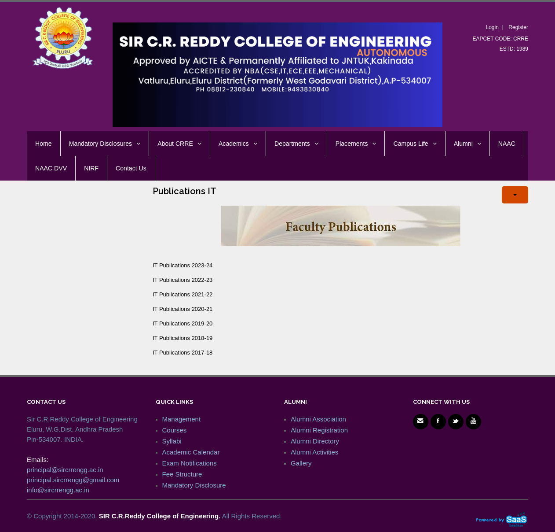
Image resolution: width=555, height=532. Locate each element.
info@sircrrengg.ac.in (58, 490)
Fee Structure (182, 474)
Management (181, 419)
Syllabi (172, 441)
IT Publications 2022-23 (182, 280)
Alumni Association (318, 419)
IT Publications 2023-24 (182, 265)
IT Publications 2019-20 (182, 323)
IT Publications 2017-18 (182, 352)
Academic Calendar (191, 452)
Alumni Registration (319, 430)
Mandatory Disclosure (194, 485)
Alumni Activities (314, 452)
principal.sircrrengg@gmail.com (73, 480)
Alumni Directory (315, 441)
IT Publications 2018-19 (182, 338)
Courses (174, 430)
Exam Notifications (189, 463)
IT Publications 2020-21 (182, 309)
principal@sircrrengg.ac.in (65, 469)
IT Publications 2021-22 (182, 294)
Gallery (301, 463)
